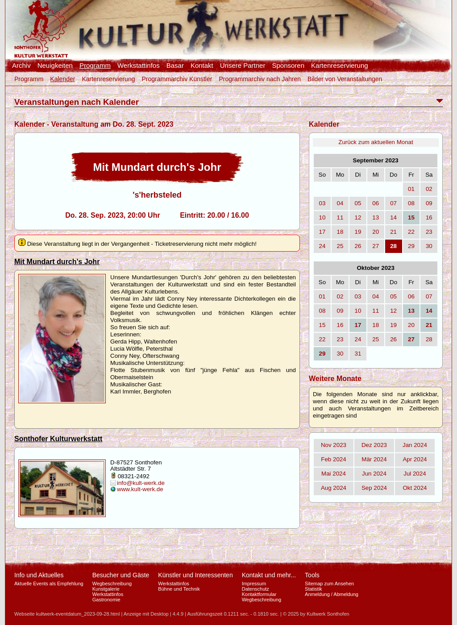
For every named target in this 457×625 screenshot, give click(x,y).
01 (411, 189)
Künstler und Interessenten (195, 575)
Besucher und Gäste (121, 575)
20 (375, 231)
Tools (312, 575)
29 (411, 246)
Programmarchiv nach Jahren (260, 79)
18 (340, 231)
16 (429, 217)
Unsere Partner (243, 65)
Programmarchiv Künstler (176, 79)
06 (375, 203)
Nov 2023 (333, 445)
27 (375, 246)
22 (411, 231)
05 (357, 203)
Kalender (62, 79)
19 (357, 231)
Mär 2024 (373, 459)
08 (411, 203)
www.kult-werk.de (140, 489)
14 (393, 217)
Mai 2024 (333, 473)
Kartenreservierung (339, 65)
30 (429, 246)
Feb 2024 (333, 459)
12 (357, 217)
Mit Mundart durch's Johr (57, 261)
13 (375, 217)
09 (429, 203)
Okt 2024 (415, 487)
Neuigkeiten (55, 65)
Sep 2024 (374, 487)
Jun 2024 (374, 473)
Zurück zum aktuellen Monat (375, 142)
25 (340, 246)
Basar (175, 65)
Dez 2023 (374, 445)
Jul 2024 (414, 473)
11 (340, 217)
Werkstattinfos (138, 65)
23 (429, 231)
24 (322, 246)
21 (393, 231)
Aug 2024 (333, 487)
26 (357, 246)
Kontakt (202, 65)
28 (429, 339)
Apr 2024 (415, 459)
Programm (95, 65)
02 (429, 189)
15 (322, 325)
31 (357, 353)
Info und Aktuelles (39, 575)
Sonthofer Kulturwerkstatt (58, 439)
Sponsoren (288, 65)
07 (393, 203)
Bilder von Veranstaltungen (344, 79)
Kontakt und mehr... (269, 575)
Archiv (21, 65)
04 (340, 203)
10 (322, 217)
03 (322, 203)
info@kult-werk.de (141, 483)
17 (322, 231)
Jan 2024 (415, 445)
